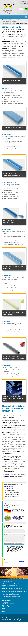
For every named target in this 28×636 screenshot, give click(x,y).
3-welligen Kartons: (8, 486)
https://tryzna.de (5, 8)
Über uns (5, 605)
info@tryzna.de (12, 8)
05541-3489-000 (24, 3)
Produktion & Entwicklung (9, 603)
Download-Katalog (8, 564)
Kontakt (5, 611)
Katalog (5, 608)
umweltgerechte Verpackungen (9, 13)
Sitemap (17, 617)
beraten (7, 474)
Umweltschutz (15, 516)
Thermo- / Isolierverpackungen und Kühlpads (13, 593)
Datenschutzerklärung (11, 551)
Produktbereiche (7, 581)
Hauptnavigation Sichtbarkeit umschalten (26, 16)
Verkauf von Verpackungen (8, 12)
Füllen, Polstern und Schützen (10, 585)
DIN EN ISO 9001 (16, 511)
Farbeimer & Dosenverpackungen (11, 594)
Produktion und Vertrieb (7, 11)
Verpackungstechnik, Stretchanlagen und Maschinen (15, 591)
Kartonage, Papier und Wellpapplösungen (12, 583)
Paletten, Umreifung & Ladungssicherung (12, 588)
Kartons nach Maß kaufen (18, 504)
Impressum (25, 4)
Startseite (5, 602)
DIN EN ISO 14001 (18, 512)
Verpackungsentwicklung (7, 10)
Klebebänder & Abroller (8, 590)
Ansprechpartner (7, 609)
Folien (4, 586)
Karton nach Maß (7, 606)
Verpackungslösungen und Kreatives (11, 596)
